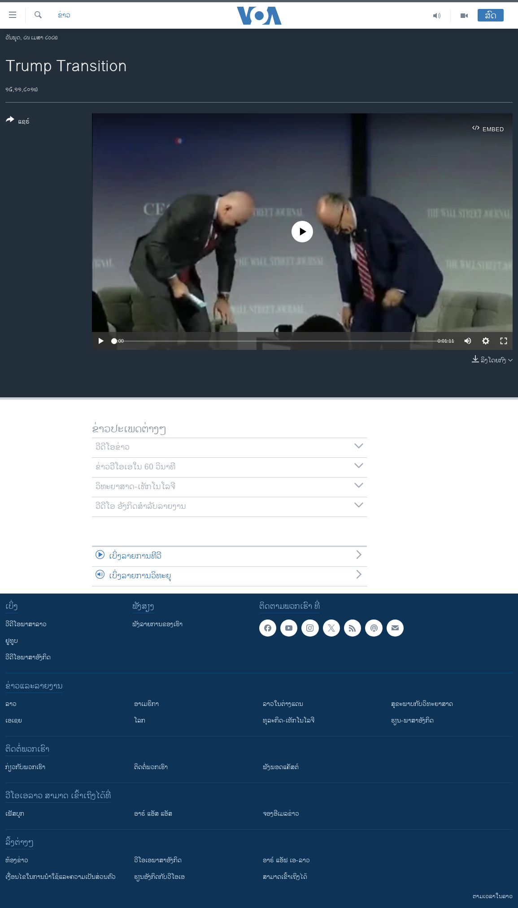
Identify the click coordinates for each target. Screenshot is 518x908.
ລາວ (11, 704)
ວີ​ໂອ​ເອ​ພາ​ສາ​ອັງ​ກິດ (158, 860)
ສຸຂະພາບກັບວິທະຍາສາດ (422, 704)
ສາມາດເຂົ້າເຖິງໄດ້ (285, 877)
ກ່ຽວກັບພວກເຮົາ (25, 767)
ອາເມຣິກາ (146, 704)
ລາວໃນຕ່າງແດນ (283, 704)
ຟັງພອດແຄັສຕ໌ (281, 767)
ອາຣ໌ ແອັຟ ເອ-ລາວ (286, 860)
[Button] (18, 122)
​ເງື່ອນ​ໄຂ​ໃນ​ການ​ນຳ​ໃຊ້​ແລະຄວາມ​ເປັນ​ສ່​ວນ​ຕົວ (60, 877)
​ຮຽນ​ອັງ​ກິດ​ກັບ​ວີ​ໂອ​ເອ (159, 877)
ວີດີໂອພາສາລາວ (26, 624)
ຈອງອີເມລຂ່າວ (281, 813)
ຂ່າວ (64, 15)
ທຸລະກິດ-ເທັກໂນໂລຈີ (288, 720)
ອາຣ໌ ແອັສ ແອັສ (153, 813)
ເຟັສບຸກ (14, 813)
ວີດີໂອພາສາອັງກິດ (28, 657)
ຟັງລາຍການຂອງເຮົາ (157, 624)
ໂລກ (139, 720)
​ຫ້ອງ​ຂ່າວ (16, 860)
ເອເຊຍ (13, 720)
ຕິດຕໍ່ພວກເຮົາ (151, 767)
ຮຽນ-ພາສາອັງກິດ (412, 720)
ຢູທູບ (11, 640)
